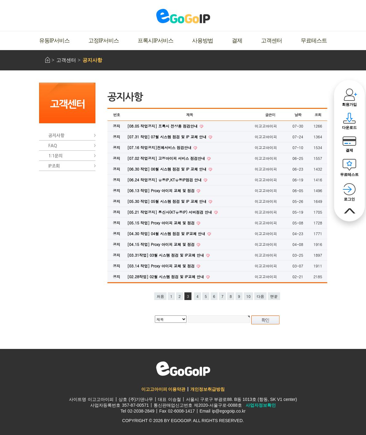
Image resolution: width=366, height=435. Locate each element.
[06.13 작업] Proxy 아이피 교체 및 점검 (161, 190)
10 (248, 296)
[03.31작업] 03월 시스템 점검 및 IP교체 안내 (166, 255)
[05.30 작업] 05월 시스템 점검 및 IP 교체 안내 (167, 201)
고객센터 (271, 41)
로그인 (349, 199)
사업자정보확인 (261, 405)
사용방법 (202, 41)
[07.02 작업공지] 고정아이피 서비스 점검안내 (167, 158)
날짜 (298, 114)
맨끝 (274, 296)
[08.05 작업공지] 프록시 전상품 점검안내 (163, 126)
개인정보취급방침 (207, 389)
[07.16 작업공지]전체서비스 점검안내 (160, 147)
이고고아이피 (183, 368)
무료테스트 (314, 41)
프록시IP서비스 (155, 41)
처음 (160, 296)
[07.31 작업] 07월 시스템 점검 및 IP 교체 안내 (167, 136)
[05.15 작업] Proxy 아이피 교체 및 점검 (161, 222)
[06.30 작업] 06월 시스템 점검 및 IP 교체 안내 (167, 169)
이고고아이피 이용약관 (163, 389)
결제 (237, 41)
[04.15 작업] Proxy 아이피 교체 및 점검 (161, 244)
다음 (260, 296)
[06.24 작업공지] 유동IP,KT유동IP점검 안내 (165, 179)
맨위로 (349, 211)
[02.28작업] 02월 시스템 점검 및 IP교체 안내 (166, 276)
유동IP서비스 (54, 41)
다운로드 (349, 127)
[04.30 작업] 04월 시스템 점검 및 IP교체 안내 (167, 233)
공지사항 (92, 60)
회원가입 (349, 104)
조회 (318, 114)
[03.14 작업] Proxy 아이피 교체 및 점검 (161, 265)
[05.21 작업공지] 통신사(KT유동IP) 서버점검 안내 (170, 212)
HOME (47, 60)
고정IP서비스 (103, 41)
